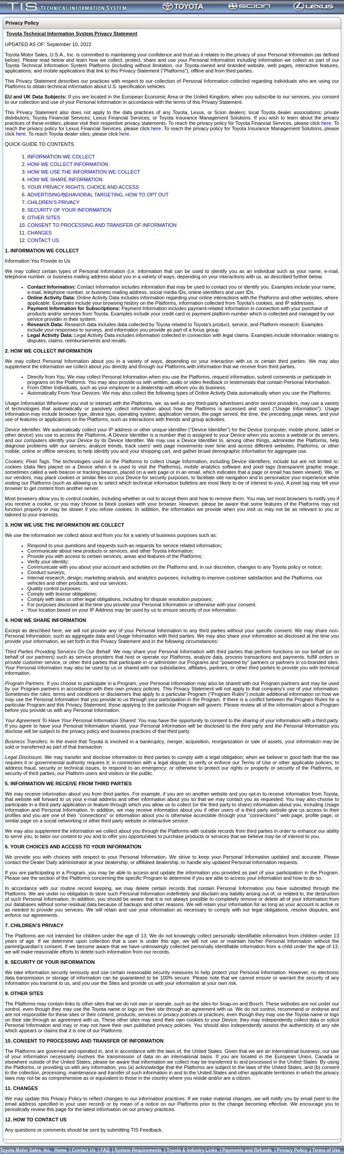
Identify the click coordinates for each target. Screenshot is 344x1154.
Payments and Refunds (247, 1150)
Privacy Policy (292, 1150)
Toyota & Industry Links (192, 1150)
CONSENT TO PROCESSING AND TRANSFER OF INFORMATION (101, 225)
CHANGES (39, 232)
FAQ (105, 1150)
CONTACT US (43, 240)
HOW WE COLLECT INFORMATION (67, 164)
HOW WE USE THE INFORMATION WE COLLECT (83, 172)
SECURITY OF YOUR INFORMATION (69, 210)
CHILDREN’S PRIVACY (53, 202)
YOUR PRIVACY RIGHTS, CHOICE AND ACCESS (83, 187)
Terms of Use (326, 1150)
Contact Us (83, 1150)
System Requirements (138, 1150)
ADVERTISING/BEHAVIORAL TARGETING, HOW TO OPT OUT (97, 194)
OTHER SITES (43, 217)
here (326, 123)
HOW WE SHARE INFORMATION (65, 179)
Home (60, 1150)
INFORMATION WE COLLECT (61, 156)
